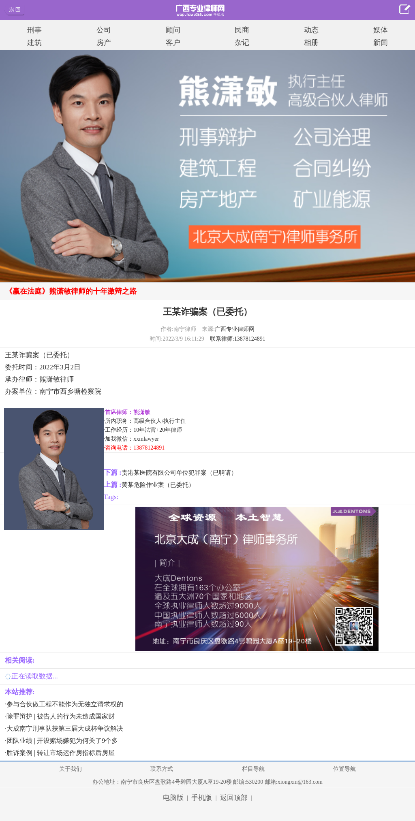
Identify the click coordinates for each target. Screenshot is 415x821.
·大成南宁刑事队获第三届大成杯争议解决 (64, 728)
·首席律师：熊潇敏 (127, 412)
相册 (311, 42)
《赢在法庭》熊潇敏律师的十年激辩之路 (71, 291)
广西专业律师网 (235, 329)
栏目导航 (253, 769)
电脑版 (173, 798)
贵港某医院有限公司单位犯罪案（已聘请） (179, 472)
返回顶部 (234, 798)
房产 (103, 42)
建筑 (34, 42)
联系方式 (161, 769)
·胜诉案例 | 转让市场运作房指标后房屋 (60, 752)
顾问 (173, 30)
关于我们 (70, 769)
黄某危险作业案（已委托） (158, 485)
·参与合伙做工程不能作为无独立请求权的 (64, 704)
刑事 (34, 30)
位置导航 (344, 769)
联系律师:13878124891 (237, 339)
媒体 (380, 30)
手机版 (201, 798)
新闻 (380, 42)
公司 (103, 30)
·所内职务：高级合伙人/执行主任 (145, 421)
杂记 (242, 42)
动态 (311, 30)
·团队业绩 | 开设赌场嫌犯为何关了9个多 (61, 740)
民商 (242, 30)
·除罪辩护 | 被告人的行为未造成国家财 (60, 716)
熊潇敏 (49, 379)
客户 (173, 42)
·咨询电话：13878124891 (134, 448)
